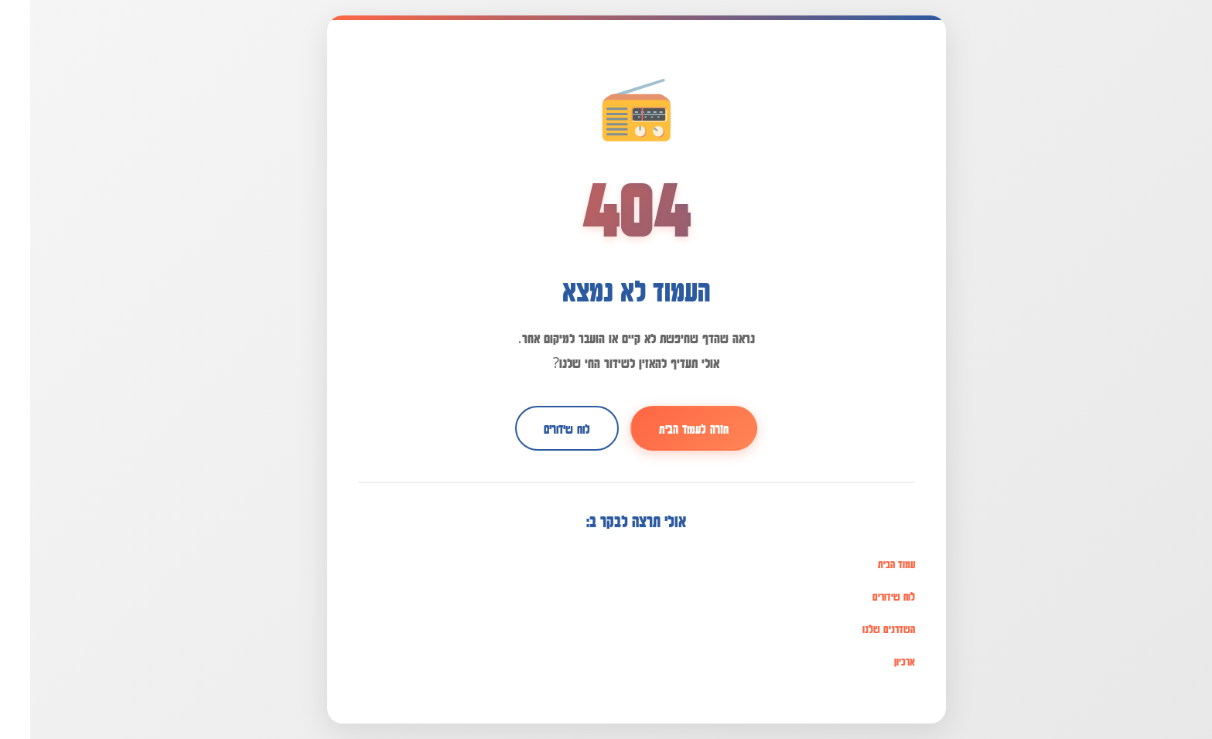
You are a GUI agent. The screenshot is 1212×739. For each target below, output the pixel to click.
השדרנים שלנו (858, 628)
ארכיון (874, 660)
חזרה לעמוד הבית (663, 428)
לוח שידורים (537, 428)
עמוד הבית (866, 563)
